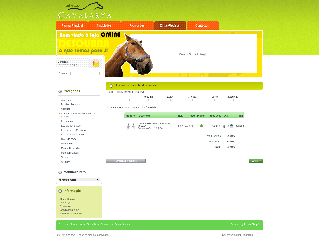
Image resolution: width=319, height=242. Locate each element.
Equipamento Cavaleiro (73, 130)
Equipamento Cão (71, 125)
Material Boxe (68, 143)
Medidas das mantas (71, 213)
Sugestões (67, 157)
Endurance (67, 121)
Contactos (65, 206)
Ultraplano (247, 235)
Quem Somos (67, 199)
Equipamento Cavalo (72, 134)
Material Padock (70, 152)
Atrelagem (66, 100)
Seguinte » (256, 161)
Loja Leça (65, 202)
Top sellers (93, 224)
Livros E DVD (68, 139)
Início (110, 92)
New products (77, 224)
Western (65, 161)
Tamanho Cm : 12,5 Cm (150, 128)
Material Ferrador (70, 148)
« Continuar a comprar (126, 161)
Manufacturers (75, 172)
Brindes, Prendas (70, 104)
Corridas (65, 108)
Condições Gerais (69, 210)
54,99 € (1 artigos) (68, 64)
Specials (63, 224)
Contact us (107, 224)
